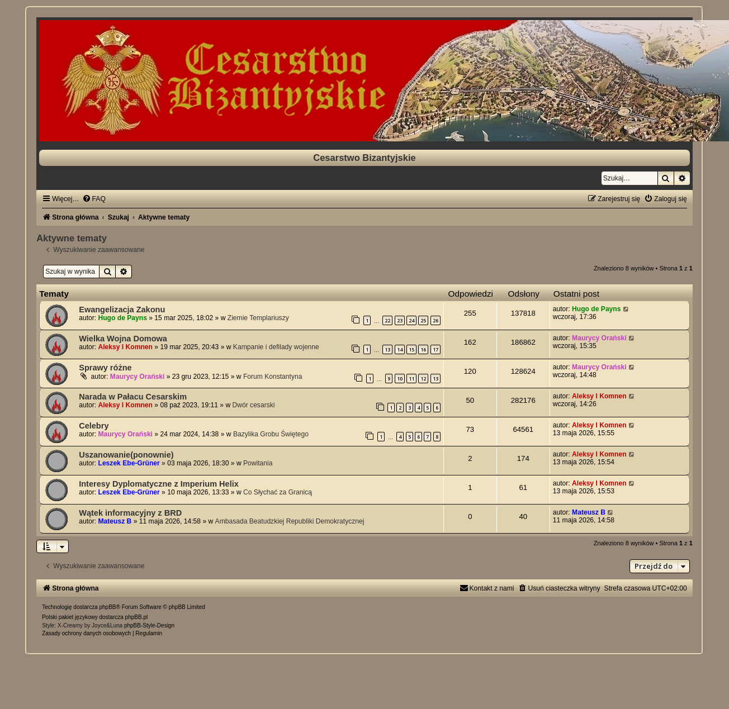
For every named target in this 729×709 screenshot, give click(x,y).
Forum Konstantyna (272, 376)
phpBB (108, 607)
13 (387, 349)
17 (435, 349)
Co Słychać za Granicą (277, 492)
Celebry (93, 425)
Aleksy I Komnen (125, 347)
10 (400, 378)
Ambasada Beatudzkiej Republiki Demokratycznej (290, 521)
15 (411, 349)
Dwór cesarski (254, 405)
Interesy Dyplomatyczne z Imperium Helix (159, 483)
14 (400, 349)
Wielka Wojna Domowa (123, 338)
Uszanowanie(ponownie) (126, 454)
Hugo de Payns (122, 318)
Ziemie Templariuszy (258, 318)
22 (387, 320)
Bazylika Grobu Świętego (271, 434)
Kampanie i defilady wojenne (276, 347)
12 (423, 378)
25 (423, 320)
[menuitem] (94, 199)
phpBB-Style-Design (149, 625)
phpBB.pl (136, 617)
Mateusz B (115, 521)
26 (435, 320)
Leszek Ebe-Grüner (129, 463)
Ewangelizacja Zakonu (122, 309)
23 (400, 320)
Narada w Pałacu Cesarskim (133, 396)
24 (411, 320)
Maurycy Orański (599, 338)
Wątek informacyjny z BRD (130, 512)
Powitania (257, 463)
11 (411, 378)
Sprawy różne (105, 367)
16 (423, 349)
